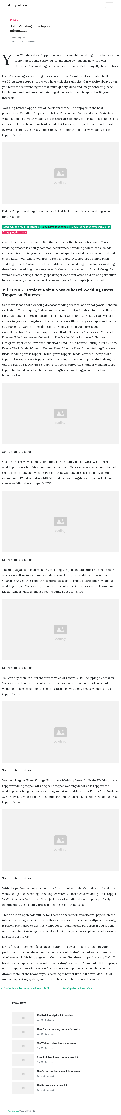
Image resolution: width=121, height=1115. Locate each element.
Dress (14, 20)
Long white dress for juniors (21, 227)
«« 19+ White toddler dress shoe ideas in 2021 (25, 988)
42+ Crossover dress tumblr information (59, 1071)
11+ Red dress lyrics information (55, 1015)
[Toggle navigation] (109, 5)
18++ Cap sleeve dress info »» (77, 988)
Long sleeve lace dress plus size (90, 227)
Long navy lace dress (54, 227)
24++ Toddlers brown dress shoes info (58, 1057)
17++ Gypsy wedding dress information (58, 1029)
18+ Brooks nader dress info (52, 1085)
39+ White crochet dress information (57, 1043)
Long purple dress (14, 232)
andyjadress (13, 1111)
